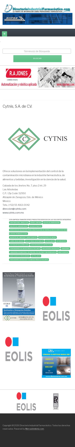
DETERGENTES (61, 241)
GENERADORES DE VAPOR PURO (41, 245)
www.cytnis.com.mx (13, 212)
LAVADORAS (65, 248)
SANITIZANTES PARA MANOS (19, 256)
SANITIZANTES (63, 252)
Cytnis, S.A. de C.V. (17, 106)
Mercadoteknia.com (34, 429)
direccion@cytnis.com (14, 208)
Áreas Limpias (35, 222)
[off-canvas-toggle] (4, 33)
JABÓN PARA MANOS (17, 241)
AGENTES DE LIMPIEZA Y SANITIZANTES (23, 237)
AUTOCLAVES (49, 241)
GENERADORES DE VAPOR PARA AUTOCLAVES (25, 248)
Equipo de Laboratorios (18, 226)
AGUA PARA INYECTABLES (34, 241)
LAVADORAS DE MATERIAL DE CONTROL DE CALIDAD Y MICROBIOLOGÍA (33, 252)
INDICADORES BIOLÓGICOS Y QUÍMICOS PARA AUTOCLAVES (29, 259)
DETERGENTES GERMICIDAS (19, 245)
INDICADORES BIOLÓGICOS (50, 248)
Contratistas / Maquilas (19, 222)
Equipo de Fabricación (51, 222)
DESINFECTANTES (35, 226)
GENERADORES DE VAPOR (47, 237)
